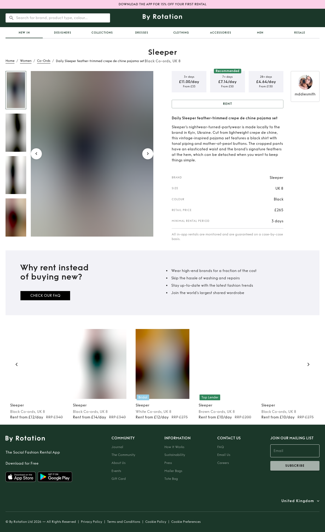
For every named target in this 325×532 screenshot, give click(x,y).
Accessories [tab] (220, 32)
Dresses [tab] (141, 32)
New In (24, 32)
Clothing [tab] (181, 32)
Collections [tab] (102, 32)
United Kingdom (297, 501)
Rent (227, 104)
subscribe (294, 466)
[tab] (24, 32)
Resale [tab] (299, 32)
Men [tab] (260, 32)
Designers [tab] (62, 32)
